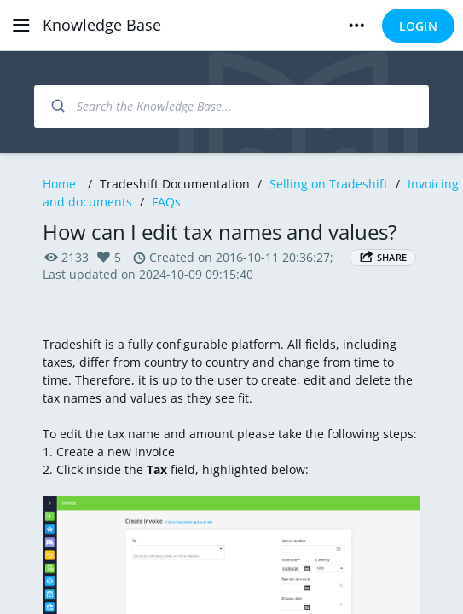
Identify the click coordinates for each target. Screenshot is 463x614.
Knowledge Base (102, 24)
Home (59, 184)
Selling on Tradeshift (328, 184)
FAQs (166, 202)
